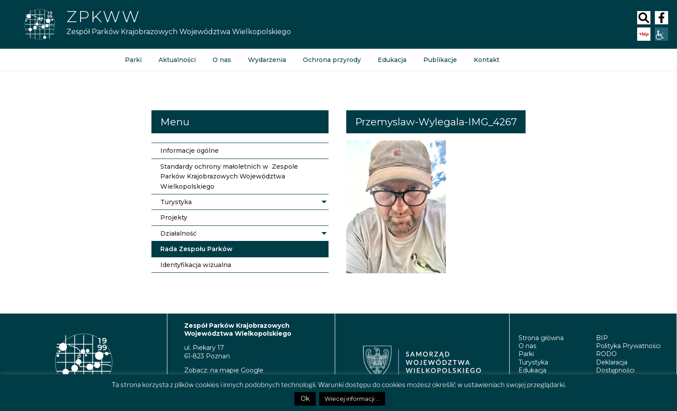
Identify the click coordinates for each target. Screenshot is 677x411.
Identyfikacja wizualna (195, 265)
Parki (133, 60)
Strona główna (541, 338)
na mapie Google (236, 370)
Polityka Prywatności (628, 346)
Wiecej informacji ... (352, 398)
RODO (606, 354)
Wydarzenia (267, 60)
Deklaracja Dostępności (615, 366)
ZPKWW (103, 16)
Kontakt (486, 60)
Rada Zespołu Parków (196, 249)
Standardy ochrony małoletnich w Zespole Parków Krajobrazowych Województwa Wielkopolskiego (229, 176)
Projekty (173, 217)
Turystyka (176, 202)
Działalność (178, 233)
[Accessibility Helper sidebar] (661, 34)
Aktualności (177, 60)
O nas (222, 60)
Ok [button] (305, 399)
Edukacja (392, 60)
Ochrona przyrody (332, 60)
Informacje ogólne (189, 151)
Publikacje (440, 60)
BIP (602, 338)
